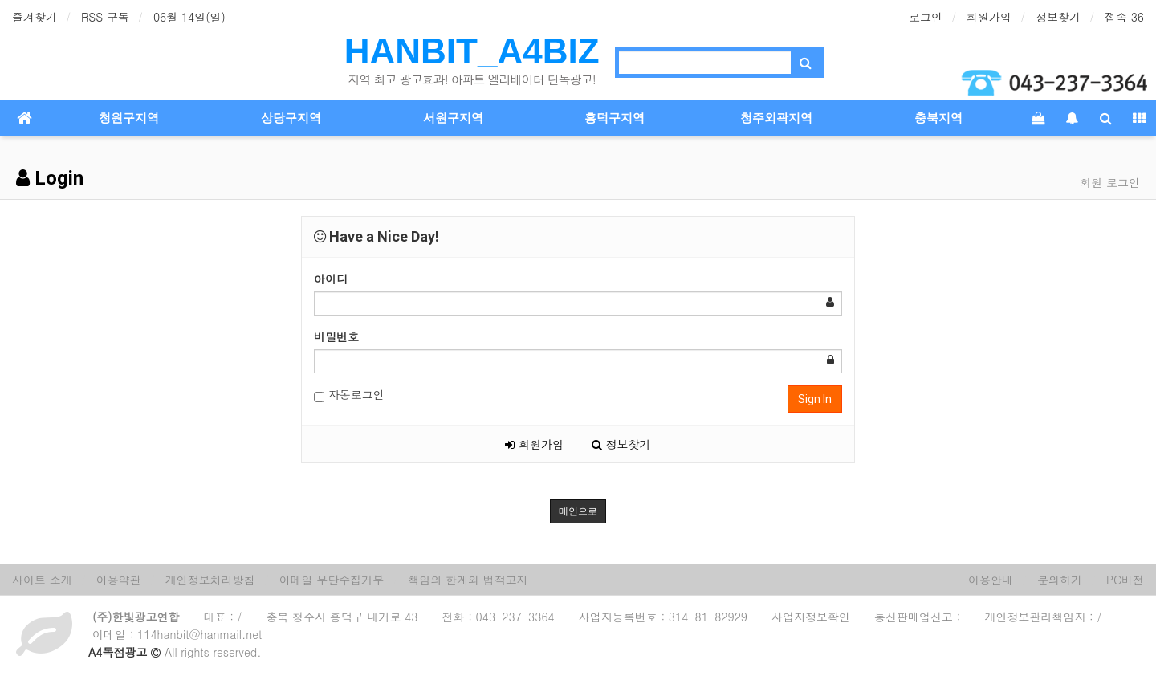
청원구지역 (129, 118)
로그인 (925, 17)
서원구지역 (453, 118)
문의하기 (1059, 580)
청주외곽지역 (776, 118)
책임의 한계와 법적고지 (467, 580)
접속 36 (1124, 17)
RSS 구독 (105, 17)
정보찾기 (1058, 17)
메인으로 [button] (578, 511)
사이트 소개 (42, 580)
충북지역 (938, 118)
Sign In (815, 399)
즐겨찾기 (34, 17)
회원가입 (989, 17)
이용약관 (118, 580)
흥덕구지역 (614, 118)
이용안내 (990, 580)
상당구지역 (291, 118)
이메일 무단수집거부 (332, 580)
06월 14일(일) (189, 17)
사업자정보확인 (810, 617)
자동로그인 (349, 394)
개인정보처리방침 (210, 580)
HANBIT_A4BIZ (472, 51)
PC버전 (1125, 580)
